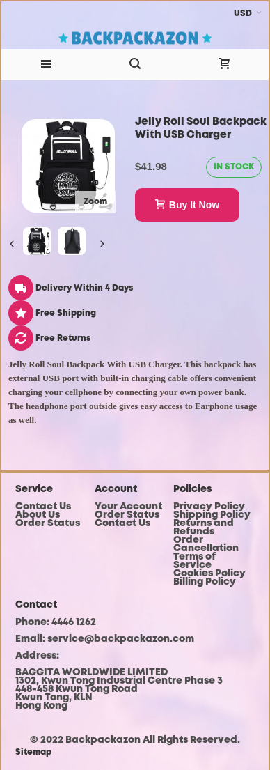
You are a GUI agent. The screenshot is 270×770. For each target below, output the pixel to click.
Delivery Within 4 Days (70, 288)
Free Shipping (52, 313)
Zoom (95, 202)
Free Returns (49, 338)
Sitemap (33, 752)
